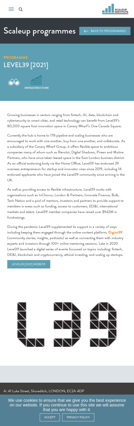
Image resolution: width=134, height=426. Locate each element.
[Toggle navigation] (11, 9)
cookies (30, 400)
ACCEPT (50, 417)
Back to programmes (105, 31)
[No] (128, 410)
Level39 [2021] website (29, 264)
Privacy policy (78, 417)
